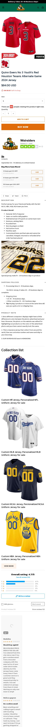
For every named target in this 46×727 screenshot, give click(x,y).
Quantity (4, 109)
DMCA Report (17, 717)
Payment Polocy (7, 656)
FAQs (3, 679)
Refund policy (6, 653)
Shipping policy (6, 649)
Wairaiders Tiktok (7, 694)
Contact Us (5, 672)
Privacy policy (6, 642)
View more (9, 541)
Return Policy (6, 675)
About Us (4, 668)
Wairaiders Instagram (9, 702)
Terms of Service (7, 646)
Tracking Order (6, 682)
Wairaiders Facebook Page (11, 698)
